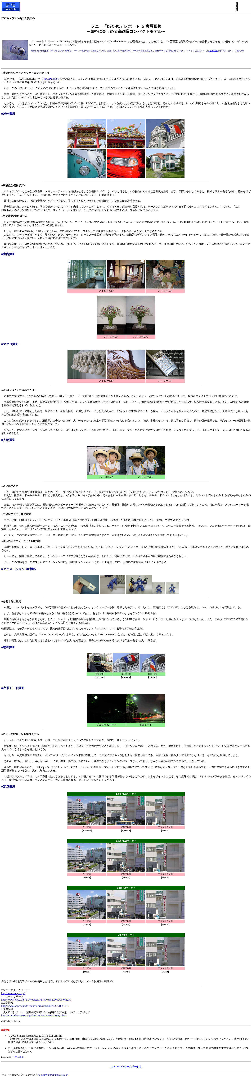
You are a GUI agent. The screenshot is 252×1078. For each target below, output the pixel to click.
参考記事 (213, 50)
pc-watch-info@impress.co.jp (53, 1075)
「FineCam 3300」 (50, 78)
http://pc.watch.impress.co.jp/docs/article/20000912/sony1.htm (33, 1015)
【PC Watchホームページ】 (126, 1066)
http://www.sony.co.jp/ (13, 993)
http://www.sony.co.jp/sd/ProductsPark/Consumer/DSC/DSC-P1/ (34, 1006)
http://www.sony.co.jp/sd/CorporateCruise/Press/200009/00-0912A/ (36, 999)
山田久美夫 (18, 1057)
